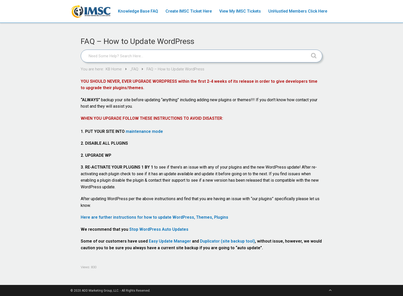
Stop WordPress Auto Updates (158, 229)
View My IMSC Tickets (240, 11)
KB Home (114, 69)
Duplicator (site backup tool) (227, 241)
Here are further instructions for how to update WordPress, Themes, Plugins (154, 217)
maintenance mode (144, 131)
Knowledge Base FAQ (138, 11)
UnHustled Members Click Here (297, 11)
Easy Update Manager (170, 241)
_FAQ (134, 69)
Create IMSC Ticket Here (189, 11)
